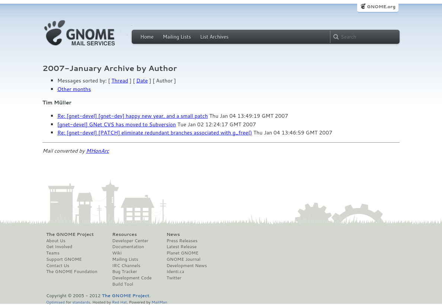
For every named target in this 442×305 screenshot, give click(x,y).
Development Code (132, 278)
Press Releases (181, 241)
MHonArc (97, 151)
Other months (74, 89)
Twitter (173, 278)
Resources (124, 234)
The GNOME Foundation (71, 272)
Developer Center (130, 241)
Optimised (55, 302)
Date (142, 80)
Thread (120, 80)
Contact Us (57, 266)
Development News (186, 266)
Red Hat (119, 302)
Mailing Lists (177, 36)
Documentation (128, 247)
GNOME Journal (183, 259)
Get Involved (59, 247)
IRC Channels (126, 266)
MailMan (159, 302)
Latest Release (181, 247)
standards (81, 302)
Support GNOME (64, 259)
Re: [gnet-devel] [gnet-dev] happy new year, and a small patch (132, 116)
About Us (55, 241)
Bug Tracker (124, 272)
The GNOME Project (70, 234)
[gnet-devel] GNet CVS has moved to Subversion (116, 124)
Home (147, 36)
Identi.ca (175, 272)
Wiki (117, 253)
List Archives (214, 36)
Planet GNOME (182, 253)
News (173, 234)
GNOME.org (381, 6)
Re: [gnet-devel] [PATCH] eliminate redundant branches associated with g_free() (154, 132)
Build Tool (122, 284)
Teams (53, 253)
